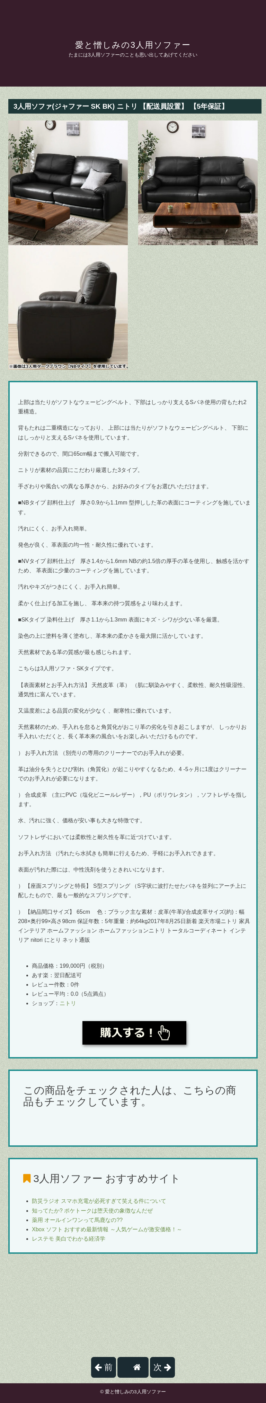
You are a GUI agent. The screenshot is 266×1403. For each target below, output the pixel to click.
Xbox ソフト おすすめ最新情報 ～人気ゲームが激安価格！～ (107, 1229)
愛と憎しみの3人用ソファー (133, 45)
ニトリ (68, 1003)
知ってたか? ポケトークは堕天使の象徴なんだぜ (92, 1211)
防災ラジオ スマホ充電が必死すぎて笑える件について (99, 1201)
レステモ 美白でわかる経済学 (68, 1239)
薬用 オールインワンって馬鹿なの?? (77, 1220)
